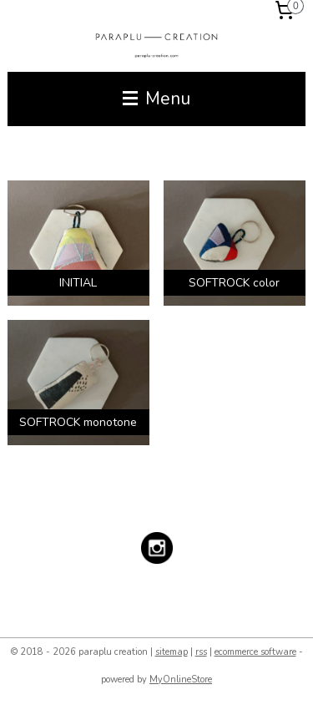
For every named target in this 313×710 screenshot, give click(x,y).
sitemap (171, 652)
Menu (156, 98)
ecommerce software (255, 652)
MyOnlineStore (180, 679)
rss (201, 652)
